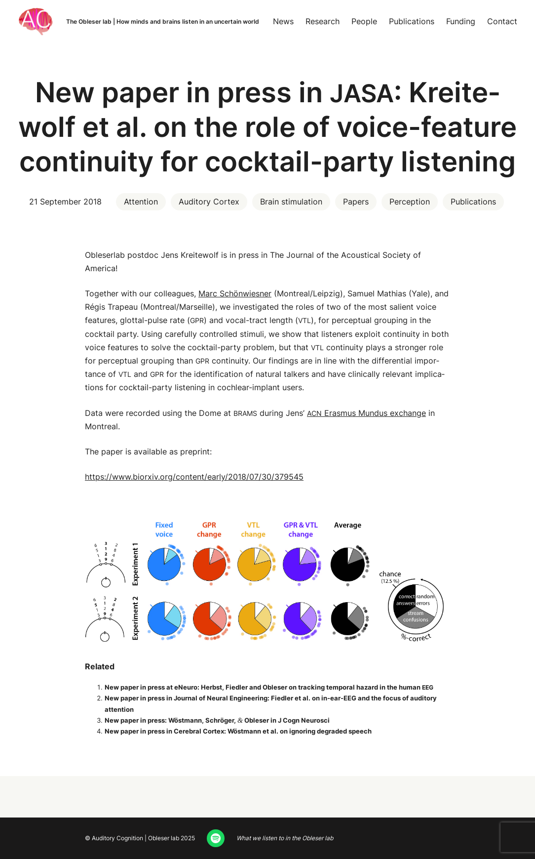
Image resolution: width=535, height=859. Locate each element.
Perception (409, 201)
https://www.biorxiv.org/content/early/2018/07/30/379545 (194, 477)
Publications (473, 201)
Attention (141, 201)
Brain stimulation (291, 201)
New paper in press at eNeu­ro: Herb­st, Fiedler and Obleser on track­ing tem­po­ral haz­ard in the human (269, 687)
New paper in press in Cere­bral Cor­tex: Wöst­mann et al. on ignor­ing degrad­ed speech (238, 731)
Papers (356, 201)
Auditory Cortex (209, 201)
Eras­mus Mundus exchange (366, 413)
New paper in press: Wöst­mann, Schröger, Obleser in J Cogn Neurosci (217, 720)
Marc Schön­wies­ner (234, 293)
